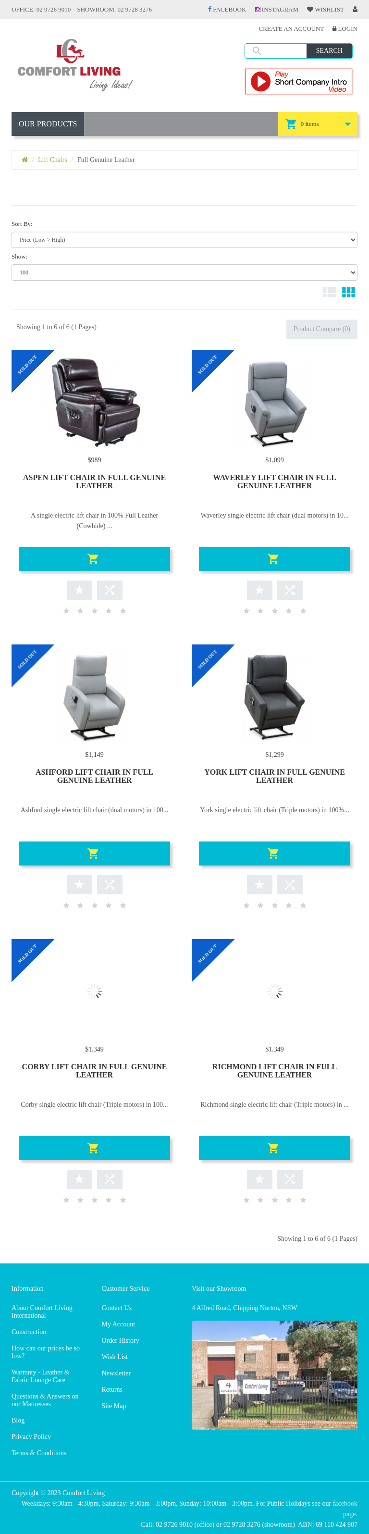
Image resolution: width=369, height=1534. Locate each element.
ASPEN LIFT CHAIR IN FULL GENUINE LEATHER (94, 481)
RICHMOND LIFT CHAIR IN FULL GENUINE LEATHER (274, 1071)
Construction (29, 1332)
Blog (18, 1420)
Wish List (115, 1357)
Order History (120, 1340)
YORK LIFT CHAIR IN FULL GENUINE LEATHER (274, 776)
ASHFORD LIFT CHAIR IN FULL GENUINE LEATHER (94, 776)
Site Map (114, 1406)
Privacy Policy (31, 1436)
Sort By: (22, 223)
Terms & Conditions (39, 1453)
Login (344, 28)
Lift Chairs (52, 159)
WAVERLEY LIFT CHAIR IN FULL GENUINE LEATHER (274, 481)
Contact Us (117, 1307)
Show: (19, 256)
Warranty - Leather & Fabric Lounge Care (41, 1376)
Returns (112, 1389)
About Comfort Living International (42, 1311)
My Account (118, 1324)
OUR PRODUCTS (48, 124)
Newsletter (116, 1373)
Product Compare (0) (322, 329)
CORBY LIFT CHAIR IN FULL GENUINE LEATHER (94, 1071)
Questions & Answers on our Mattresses (45, 1400)
